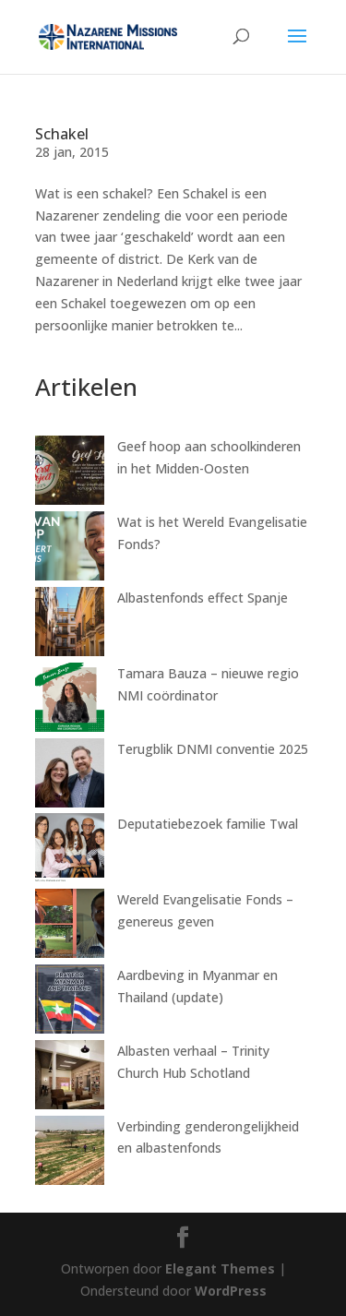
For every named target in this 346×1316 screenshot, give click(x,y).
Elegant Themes (220, 1268)
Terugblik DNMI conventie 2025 (212, 749)
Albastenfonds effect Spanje (202, 597)
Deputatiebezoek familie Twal (207, 823)
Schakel (62, 134)
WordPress (231, 1290)
